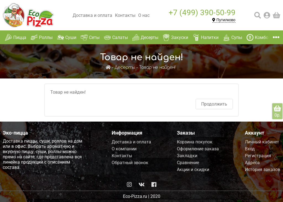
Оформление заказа (198, 148)
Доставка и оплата (92, 15)
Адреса (252, 162)
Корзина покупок (195, 142)
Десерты (124, 67)
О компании (124, 148)
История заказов (262, 169)
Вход (250, 148)
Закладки (187, 155)
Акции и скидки (193, 169)
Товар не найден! (157, 67)
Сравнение (188, 162)
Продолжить (214, 104)
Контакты (125, 15)
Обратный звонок (130, 162)
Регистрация (258, 155)
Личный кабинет (262, 142)
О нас (144, 15)
